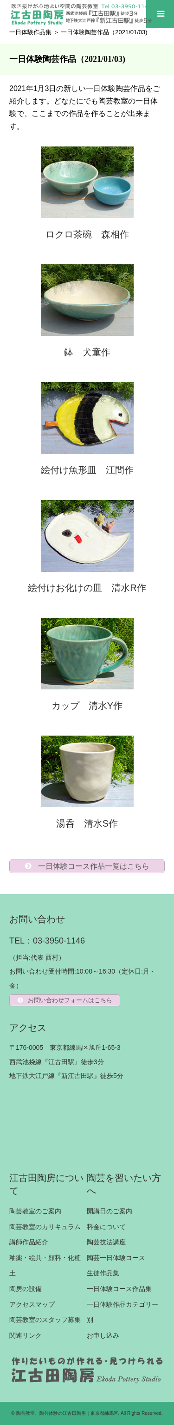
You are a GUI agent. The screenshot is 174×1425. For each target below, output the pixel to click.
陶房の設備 (25, 1288)
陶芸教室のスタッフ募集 (45, 1319)
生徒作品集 (103, 1273)
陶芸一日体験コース (116, 1257)
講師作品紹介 (28, 1242)
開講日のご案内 (109, 1211)
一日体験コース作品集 (119, 1288)
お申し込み (103, 1335)
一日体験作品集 (30, 32)
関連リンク (25, 1335)
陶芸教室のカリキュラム (45, 1226)
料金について (106, 1226)
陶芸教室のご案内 (35, 1211)
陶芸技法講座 (106, 1242)
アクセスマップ (32, 1304)
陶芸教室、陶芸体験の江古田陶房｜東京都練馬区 (67, 1413)
